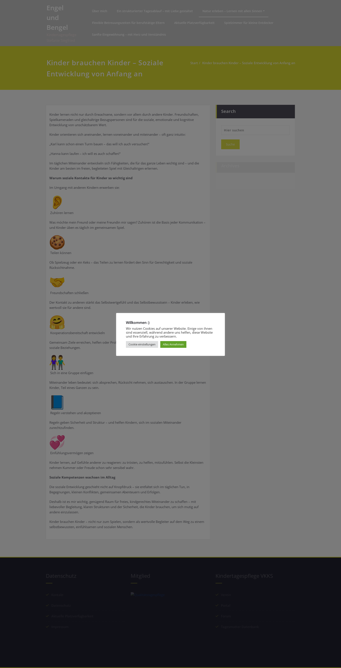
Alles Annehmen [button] (173, 344)
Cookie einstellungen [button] (142, 344)
